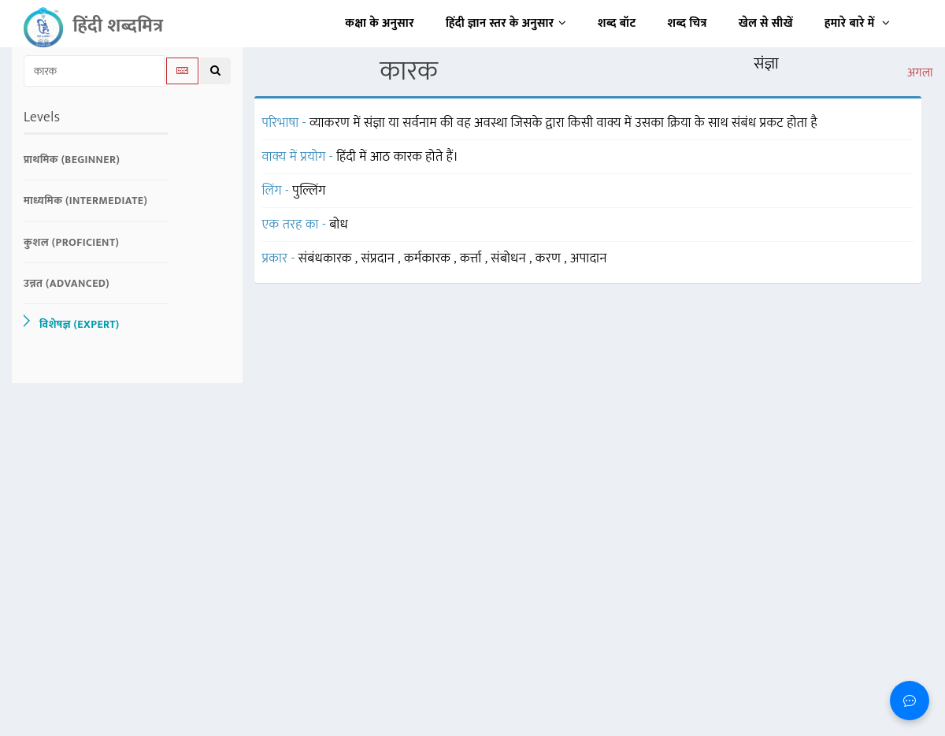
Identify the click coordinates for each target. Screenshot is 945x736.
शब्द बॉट (617, 23)
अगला (920, 73)
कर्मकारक (429, 258)
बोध (338, 225)
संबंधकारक (326, 258)
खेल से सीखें (766, 23)
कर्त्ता (472, 258)
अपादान (588, 258)
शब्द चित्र (687, 23)
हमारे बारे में (857, 23)
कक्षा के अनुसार (379, 23)
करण (550, 258)
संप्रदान (379, 258)
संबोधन (510, 258)
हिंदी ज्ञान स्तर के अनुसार (506, 23)
